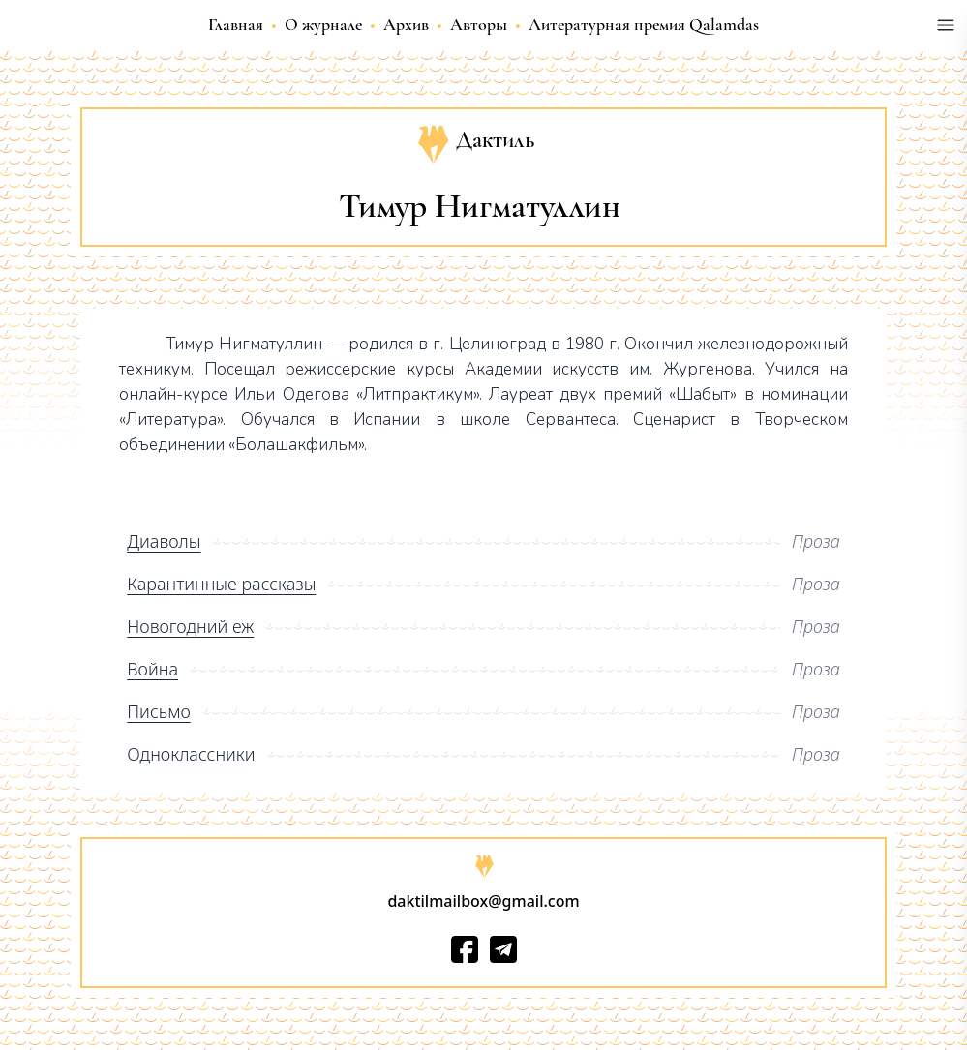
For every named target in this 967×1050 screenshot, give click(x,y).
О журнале (323, 24)
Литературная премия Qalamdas (644, 24)
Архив (406, 24)
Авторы (478, 24)
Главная (235, 24)
